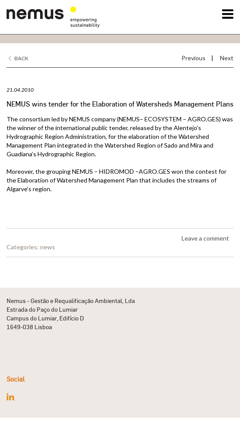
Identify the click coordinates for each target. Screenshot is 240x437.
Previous (194, 58)
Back (18, 58)
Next (226, 58)
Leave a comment (205, 238)
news (47, 247)
